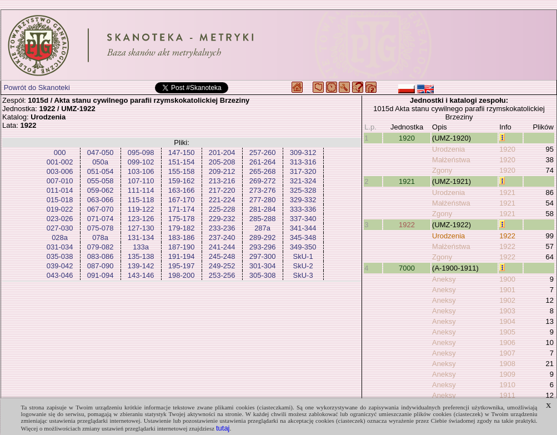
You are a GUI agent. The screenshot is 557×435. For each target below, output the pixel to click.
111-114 (141, 190)
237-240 (222, 237)
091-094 (100, 275)
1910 (507, 385)
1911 (507, 395)
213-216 (222, 181)
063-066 (100, 200)
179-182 (181, 228)
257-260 (262, 152)
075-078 (100, 228)
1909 (507, 374)
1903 (507, 311)
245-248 (222, 256)
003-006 (60, 171)
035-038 (60, 256)
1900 (507, 279)
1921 (407, 181)
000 (60, 152)
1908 (507, 363)
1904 (507, 321)
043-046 (60, 275)
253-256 (222, 275)
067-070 (100, 209)
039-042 (60, 266)
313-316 (303, 162)
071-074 (100, 218)
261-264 (262, 162)
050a (100, 162)
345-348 (303, 237)
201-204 (222, 152)
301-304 (262, 266)
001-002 (60, 162)
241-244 (222, 247)
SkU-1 (303, 256)
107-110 (141, 181)
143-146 (141, 275)
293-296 (262, 247)
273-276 (262, 190)
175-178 (181, 218)
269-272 (262, 181)
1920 (407, 138)
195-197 (181, 266)
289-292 (262, 237)
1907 (507, 353)
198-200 (181, 275)
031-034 (60, 247)
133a (141, 247)
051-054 (100, 171)
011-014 (60, 190)
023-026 (60, 218)
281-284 (262, 209)
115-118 (141, 200)
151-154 (181, 162)
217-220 (222, 190)
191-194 (181, 256)
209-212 (222, 171)
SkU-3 (303, 275)
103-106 (141, 171)
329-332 (303, 200)
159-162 (181, 181)
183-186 (181, 237)
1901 (507, 290)
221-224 (222, 200)
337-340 (303, 218)
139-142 (141, 266)
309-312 (303, 152)
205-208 (222, 162)
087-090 (100, 266)
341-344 (303, 228)
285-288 (262, 218)
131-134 (141, 237)
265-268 (262, 171)
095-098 (141, 152)
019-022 (60, 209)
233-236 (222, 228)
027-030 (60, 228)
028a (60, 237)
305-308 (262, 275)
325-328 (303, 190)
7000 (407, 268)
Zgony (442, 170)
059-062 (100, 190)
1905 (507, 332)
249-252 (222, 266)
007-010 (60, 181)
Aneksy (444, 279)
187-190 (181, 247)
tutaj (223, 428)
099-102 (141, 162)
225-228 (222, 209)
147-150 (181, 152)
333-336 (303, 209)
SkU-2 (303, 266)
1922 (407, 225)
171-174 (181, 209)
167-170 (181, 200)
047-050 (100, 152)
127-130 (141, 228)
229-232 (222, 218)
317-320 (303, 171)
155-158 (181, 171)
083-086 (100, 256)
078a (100, 237)
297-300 (262, 256)
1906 (507, 342)
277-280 (262, 200)
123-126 (141, 218)
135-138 (141, 256)
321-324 (303, 181)
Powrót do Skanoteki (37, 87)
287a (262, 228)
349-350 (303, 247)
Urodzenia (448, 149)
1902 (507, 300)
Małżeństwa (451, 160)
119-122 (141, 209)
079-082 (100, 247)
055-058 (100, 181)
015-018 (60, 200)
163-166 (181, 190)
